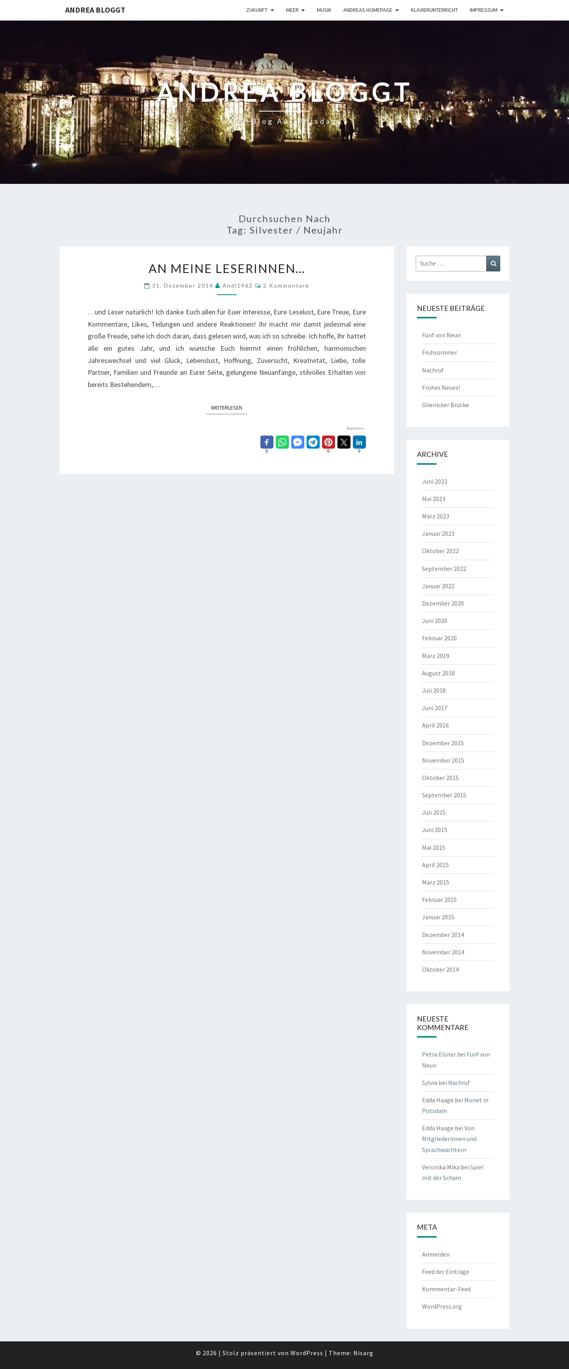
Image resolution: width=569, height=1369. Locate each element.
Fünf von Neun (441, 335)
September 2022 (444, 568)
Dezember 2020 (443, 603)
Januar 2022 (438, 586)
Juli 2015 (434, 812)
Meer (292, 9)
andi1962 (237, 285)
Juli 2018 (434, 690)
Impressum (483, 9)
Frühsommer (439, 352)
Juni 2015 (434, 830)
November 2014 (443, 952)
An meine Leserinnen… (227, 268)
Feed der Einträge (445, 1271)
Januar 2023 (438, 533)
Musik (324, 9)
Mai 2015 (433, 847)
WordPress (306, 1353)
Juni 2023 (434, 481)
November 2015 (443, 760)
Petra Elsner (439, 1054)
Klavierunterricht (434, 9)
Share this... (356, 428)
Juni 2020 (434, 621)
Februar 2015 (439, 899)
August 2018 (438, 673)
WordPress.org (442, 1306)
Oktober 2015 (440, 778)
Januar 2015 (438, 917)
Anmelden (436, 1254)
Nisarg (363, 1353)
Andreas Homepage (367, 9)
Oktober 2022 (440, 551)
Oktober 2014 (440, 969)
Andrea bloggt (95, 10)
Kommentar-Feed (446, 1289)
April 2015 (435, 865)
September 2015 (444, 795)
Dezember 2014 (443, 935)
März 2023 (435, 516)
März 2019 (435, 656)
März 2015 (435, 882)
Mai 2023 (433, 499)
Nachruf (433, 370)
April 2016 (435, 725)
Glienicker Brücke (445, 405)
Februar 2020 (439, 638)
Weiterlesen (229, 407)
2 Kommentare (286, 285)
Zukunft (257, 9)
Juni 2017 (434, 708)
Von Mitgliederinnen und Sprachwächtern (449, 1138)
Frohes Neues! (441, 387)
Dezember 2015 (443, 743)
